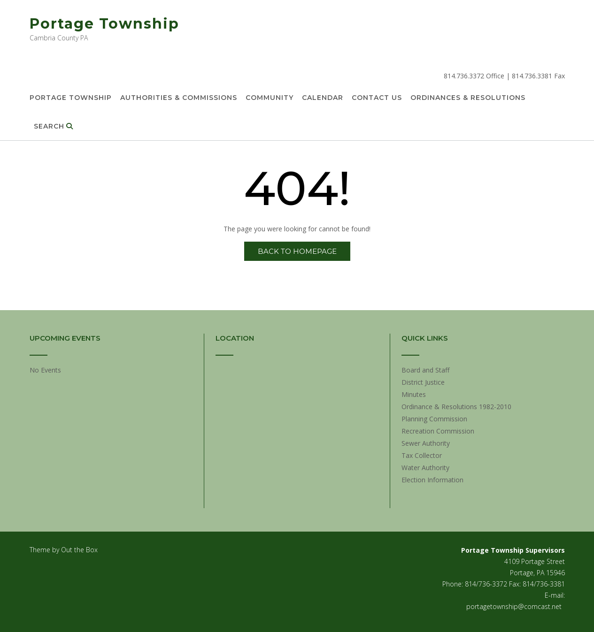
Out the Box (79, 549)
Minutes (413, 394)
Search (53, 126)
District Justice (423, 382)
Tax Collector (421, 455)
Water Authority (425, 467)
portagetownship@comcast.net (514, 606)
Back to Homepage (297, 251)
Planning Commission (434, 418)
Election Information (432, 479)
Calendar (322, 98)
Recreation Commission (437, 430)
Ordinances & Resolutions (467, 98)
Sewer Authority (425, 443)
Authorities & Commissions (178, 98)
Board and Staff (425, 369)
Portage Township (104, 23)
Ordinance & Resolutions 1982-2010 (456, 406)
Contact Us (377, 98)
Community (269, 98)
